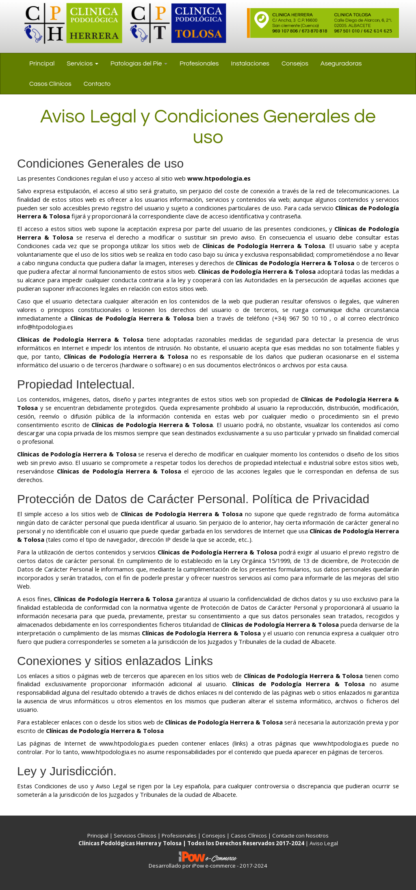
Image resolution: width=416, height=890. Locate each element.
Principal (41, 63)
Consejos (295, 63)
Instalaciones (250, 63)
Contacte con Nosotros (300, 835)
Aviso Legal (324, 843)
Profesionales (199, 63)
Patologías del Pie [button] (138, 63)
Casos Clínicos (50, 84)
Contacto (97, 84)
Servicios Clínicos (135, 835)
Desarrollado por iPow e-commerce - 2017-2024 (208, 865)
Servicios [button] (82, 63)
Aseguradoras (341, 63)
